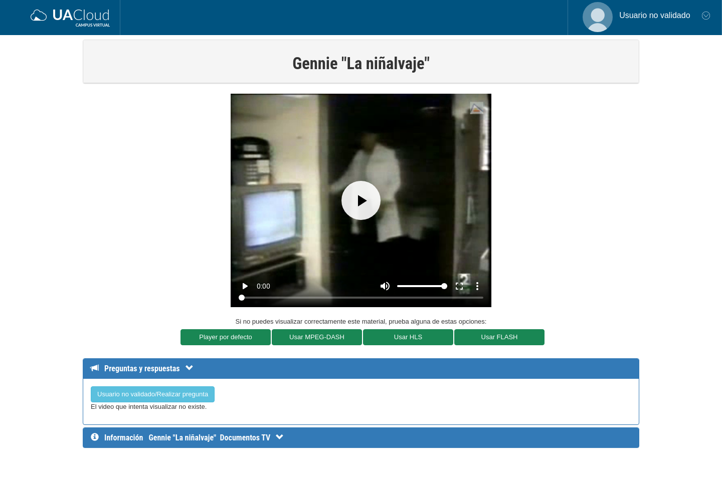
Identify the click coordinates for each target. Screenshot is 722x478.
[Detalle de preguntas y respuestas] (147, 368)
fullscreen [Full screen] (459, 286)
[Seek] (361, 298)
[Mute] (385, 286)
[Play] (361, 200)
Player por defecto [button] (225, 337)
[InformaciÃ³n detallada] (216, 437)
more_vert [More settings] (477, 286)
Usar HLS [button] (408, 337)
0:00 (263, 286)
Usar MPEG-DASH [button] (316, 337)
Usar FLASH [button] (499, 337)
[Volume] (422, 286)
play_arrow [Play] (245, 286)
